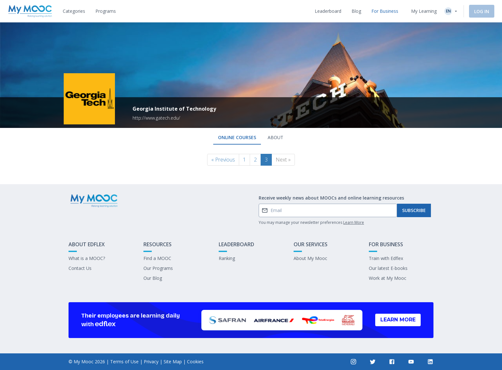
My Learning (424, 11)
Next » (283, 159)
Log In (481, 11)
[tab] (73, 11)
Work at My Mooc (387, 278)
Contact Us (80, 268)
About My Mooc (310, 258)
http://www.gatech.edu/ (156, 118)
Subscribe (414, 210)
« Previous (223, 159)
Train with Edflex (386, 258)
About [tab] (275, 137)
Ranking (227, 258)
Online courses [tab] (237, 137)
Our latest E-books (388, 268)
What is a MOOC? (87, 258)
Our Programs (158, 268)
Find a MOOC (157, 258)
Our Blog (152, 278)
